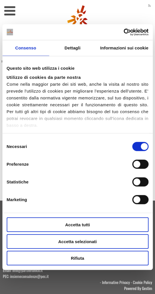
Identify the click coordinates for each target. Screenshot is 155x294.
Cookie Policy (142, 282)
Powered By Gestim (138, 288)
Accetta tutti (77, 224)
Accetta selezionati (77, 241)
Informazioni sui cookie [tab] (124, 47)
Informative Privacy (116, 282)
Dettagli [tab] (72, 47)
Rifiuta (77, 258)
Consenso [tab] (25, 47)
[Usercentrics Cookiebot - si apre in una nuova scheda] (123, 32)
